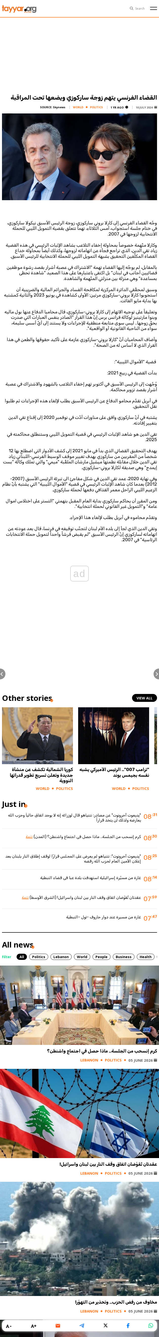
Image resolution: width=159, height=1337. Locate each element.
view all (144, 698)
